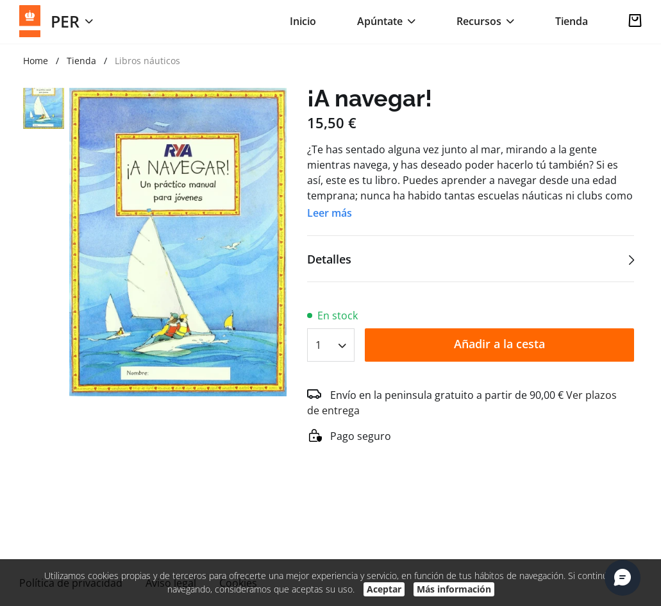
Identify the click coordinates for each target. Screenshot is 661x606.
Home (35, 61)
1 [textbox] (318, 345)
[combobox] (331, 340)
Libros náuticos (147, 61)
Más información (454, 589)
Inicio (303, 21)
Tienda (571, 21)
